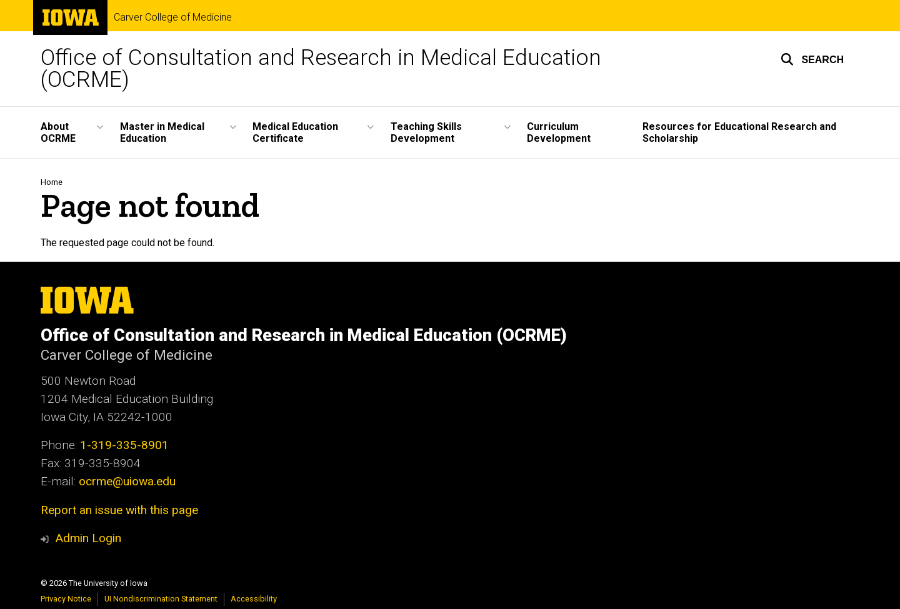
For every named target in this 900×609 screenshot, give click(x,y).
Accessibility (254, 598)
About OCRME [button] (58, 132)
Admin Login (88, 538)
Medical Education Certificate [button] (295, 132)
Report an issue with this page (119, 510)
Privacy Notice (66, 598)
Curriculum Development (559, 132)
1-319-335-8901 (124, 445)
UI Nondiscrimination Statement (161, 598)
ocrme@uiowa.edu (127, 481)
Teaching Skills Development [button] (426, 132)
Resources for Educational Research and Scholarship (739, 132)
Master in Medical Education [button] (162, 132)
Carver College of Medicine (173, 17)
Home (51, 182)
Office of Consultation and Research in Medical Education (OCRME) (321, 69)
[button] (812, 59)
